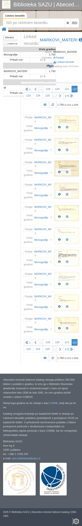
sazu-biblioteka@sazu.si (26, 458)
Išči (74, 23)
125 (47, 95)
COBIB (53, 403)
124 (38, 95)
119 (48, 88)
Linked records (63, 61)
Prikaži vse (16, 59)
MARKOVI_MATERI (46, 117)
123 (28, 95)
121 (67, 88)
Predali (58, 57)
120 (57, 88)
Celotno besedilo (15, 16)
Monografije (41, 128)
